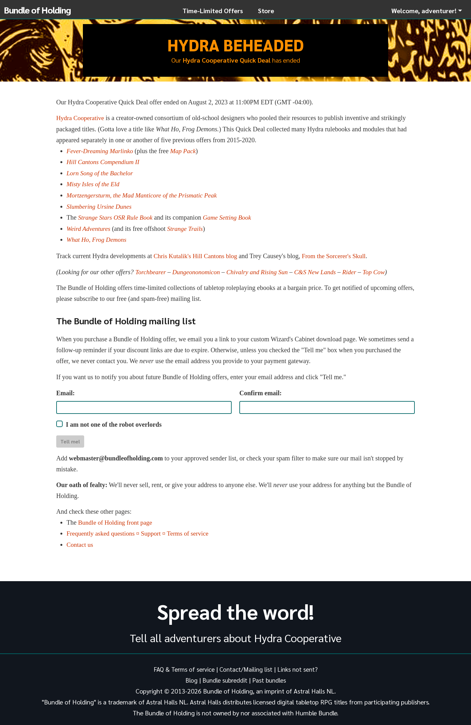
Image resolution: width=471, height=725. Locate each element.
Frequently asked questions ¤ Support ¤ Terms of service (139, 530)
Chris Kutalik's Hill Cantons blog (196, 254)
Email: (65, 390)
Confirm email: (260, 390)
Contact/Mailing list (246, 666)
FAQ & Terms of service (182, 666)
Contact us (80, 541)
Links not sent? (299, 666)
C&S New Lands (319, 269)
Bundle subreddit (224, 677)
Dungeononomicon (197, 269)
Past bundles (270, 677)
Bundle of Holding (37, 9)
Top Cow (379, 269)
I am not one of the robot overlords (114, 422)
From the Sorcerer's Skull (336, 254)
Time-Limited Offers (212, 10)
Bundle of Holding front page (116, 519)
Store (266, 10)
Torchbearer (151, 269)
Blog (190, 677)
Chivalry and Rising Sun (259, 269)
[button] (426, 11)
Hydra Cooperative (80, 117)
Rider (354, 269)
